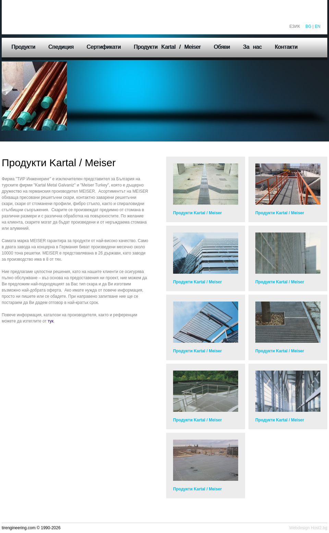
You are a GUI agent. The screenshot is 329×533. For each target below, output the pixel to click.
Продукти (23, 47)
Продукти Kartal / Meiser (167, 47)
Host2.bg (319, 527)
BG (308, 26)
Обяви (222, 47)
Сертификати (104, 47)
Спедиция (61, 47)
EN (317, 26)
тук (50, 321)
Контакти (286, 47)
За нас (252, 47)
